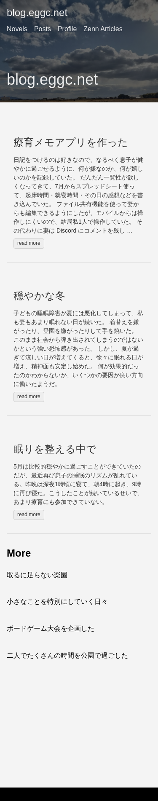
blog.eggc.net (37, 12)
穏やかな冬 (39, 295)
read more (28, 243)
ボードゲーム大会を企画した (50, 628)
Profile (67, 28)
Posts (42, 28)
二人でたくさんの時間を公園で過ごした (67, 655)
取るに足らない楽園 (37, 575)
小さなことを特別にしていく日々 (57, 601)
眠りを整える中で (54, 449)
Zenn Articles (102, 28)
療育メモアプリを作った (70, 142)
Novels (17, 28)
